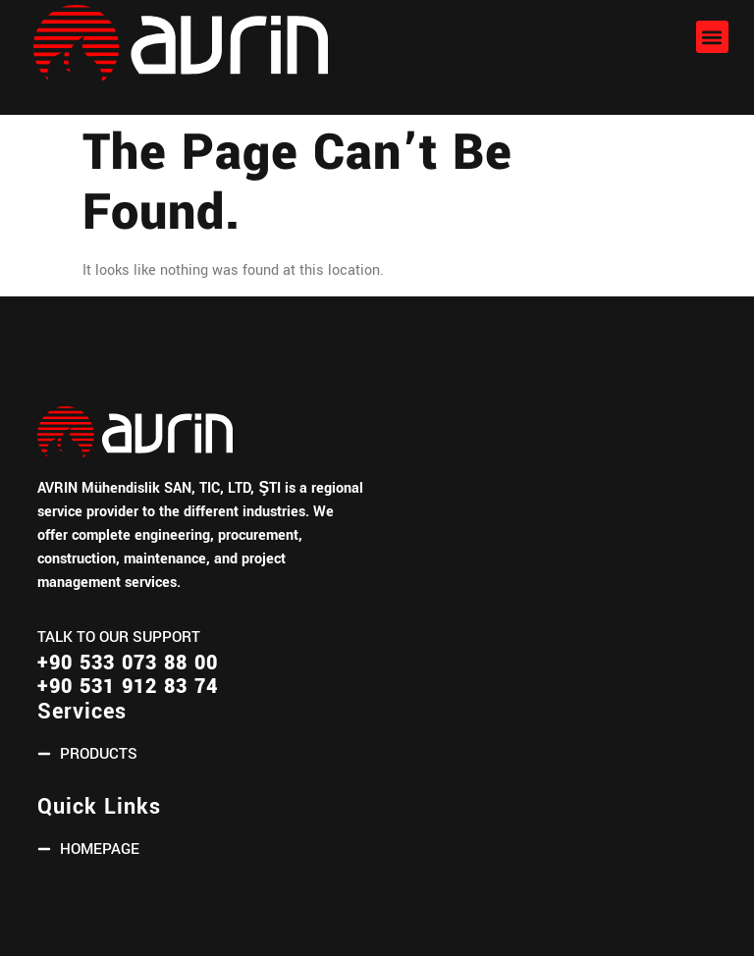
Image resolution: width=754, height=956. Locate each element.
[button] (712, 37)
